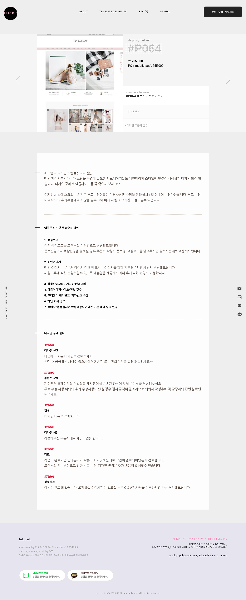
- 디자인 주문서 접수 (136, 125)
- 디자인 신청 (132, 111)
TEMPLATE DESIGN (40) (113, 11)
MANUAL (165, 11)
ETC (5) (143, 11)
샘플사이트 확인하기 (167, 94)
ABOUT (83, 11)
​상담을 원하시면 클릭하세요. (46, 575)
